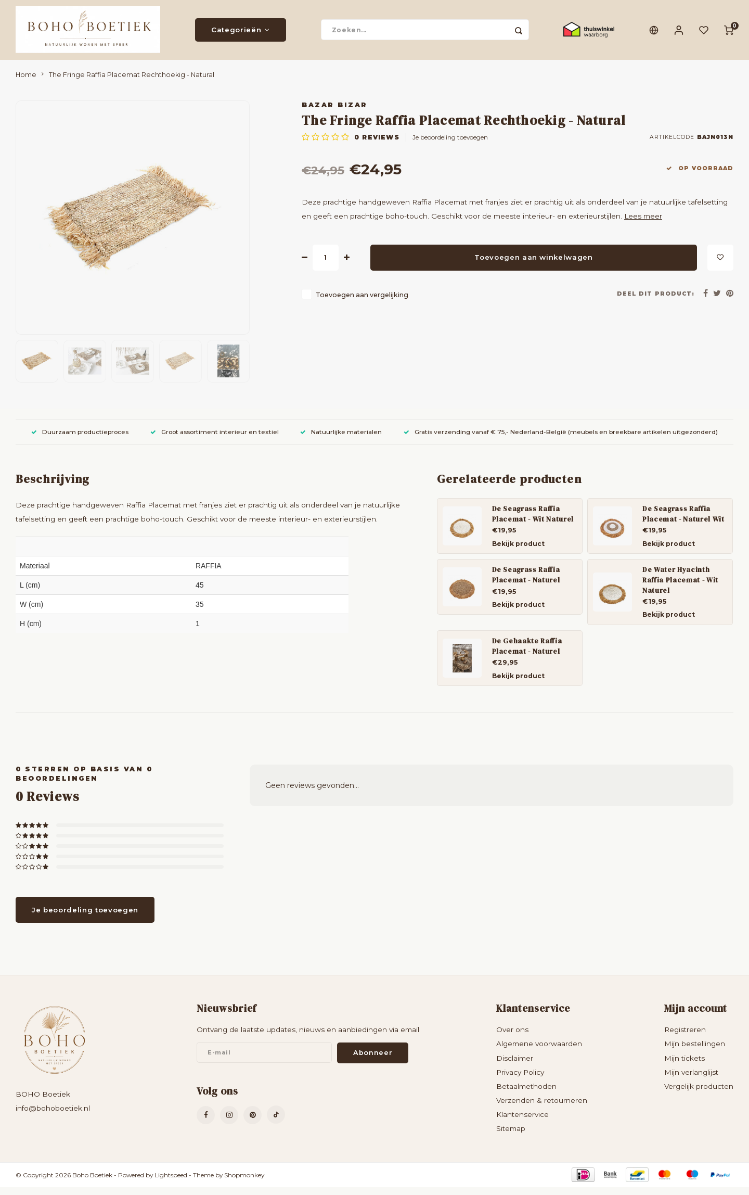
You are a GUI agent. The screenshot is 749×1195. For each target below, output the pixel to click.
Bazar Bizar (335, 113)
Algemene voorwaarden (539, 1052)
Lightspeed (170, 1183)
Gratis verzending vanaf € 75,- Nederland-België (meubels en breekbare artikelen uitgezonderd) (561, 439)
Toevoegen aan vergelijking (362, 303)
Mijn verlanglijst (691, 1080)
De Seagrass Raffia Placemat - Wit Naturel (533, 521)
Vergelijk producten (698, 1094)
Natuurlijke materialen (341, 439)
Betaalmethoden (526, 1094)
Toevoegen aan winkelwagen (533, 265)
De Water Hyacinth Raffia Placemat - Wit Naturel (680, 588)
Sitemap (510, 1137)
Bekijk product (518, 551)
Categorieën (240, 34)
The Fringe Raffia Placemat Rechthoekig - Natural (131, 82)
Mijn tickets (684, 1066)
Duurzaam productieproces (79, 439)
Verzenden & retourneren (541, 1108)
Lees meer (643, 224)
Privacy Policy (520, 1080)
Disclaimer (514, 1066)
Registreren (685, 1038)
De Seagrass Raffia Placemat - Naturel (526, 582)
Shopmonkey (244, 1183)
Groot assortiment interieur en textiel (214, 439)
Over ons (512, 1038)
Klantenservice (522, 1122)
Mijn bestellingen (694, 1052)
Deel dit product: (655, 301)
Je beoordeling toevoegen (450, 145)
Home (26, 82)
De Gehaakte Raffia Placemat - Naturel (527, 654)
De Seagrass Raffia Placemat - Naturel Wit (683, 521)
